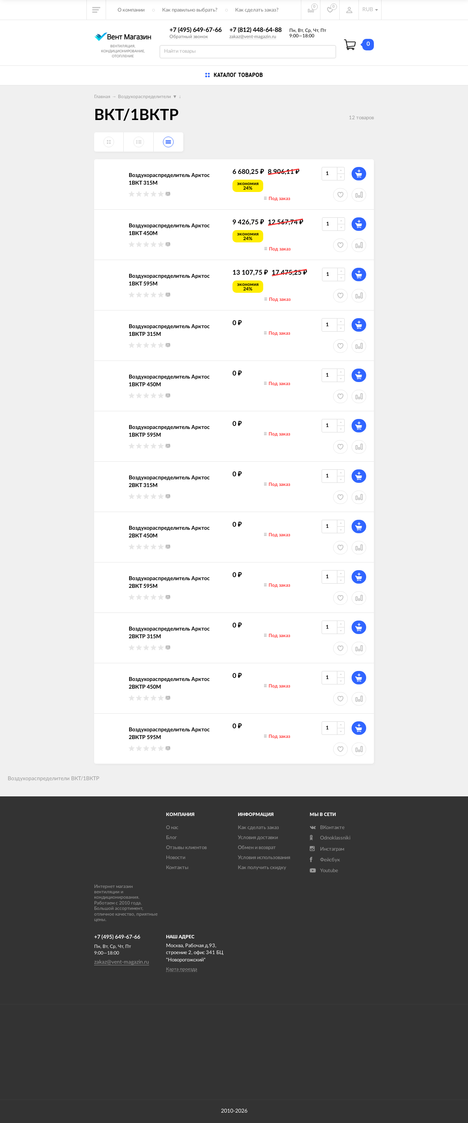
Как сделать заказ (258, 827)
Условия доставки (258, 837)
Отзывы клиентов (186, 847)
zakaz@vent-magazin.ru (252, 36)
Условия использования (264, 857)
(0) (168, 194)
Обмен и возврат (257, 847)
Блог (171, 837)
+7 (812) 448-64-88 (255, 30)
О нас (172, 827)
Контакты (177, 867)
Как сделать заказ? (257, 10)
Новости (175, 857)
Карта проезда (181, 969)
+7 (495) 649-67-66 (195, 30)
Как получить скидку (262, 867)
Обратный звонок (188, 36)
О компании (131, 10)
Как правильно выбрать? (189, 10)
